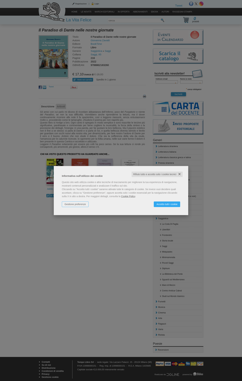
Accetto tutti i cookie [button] (166, 204)
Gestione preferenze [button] (75, 204)
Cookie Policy (128, 196)
